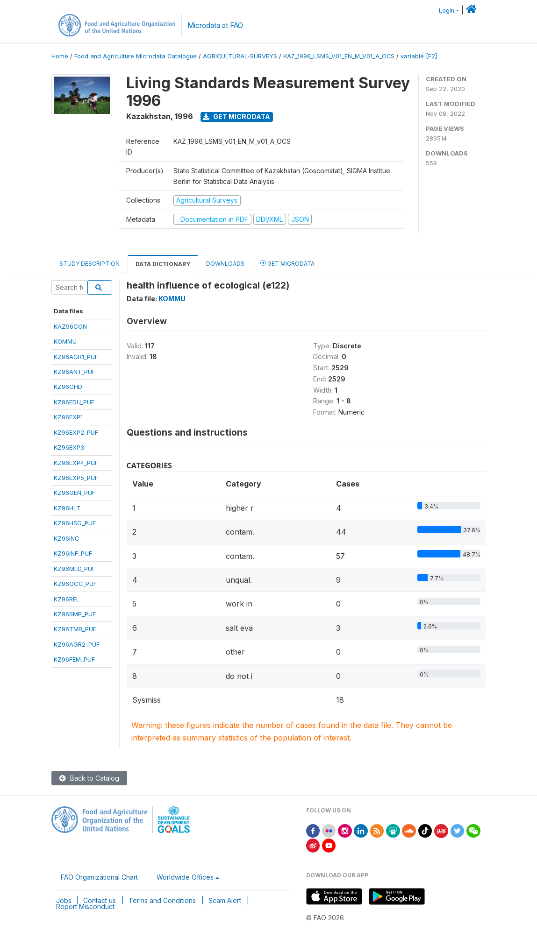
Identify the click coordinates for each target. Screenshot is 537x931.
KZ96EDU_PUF (74, 402)
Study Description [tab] (89, 263)
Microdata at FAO (215, 25)
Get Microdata (236, 116)
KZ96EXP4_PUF (76, 462)
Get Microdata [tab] (287, 263)
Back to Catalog (89, 778)
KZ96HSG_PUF (75, 523)
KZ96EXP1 (68, 417)
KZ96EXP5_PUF (76, 477)
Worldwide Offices (185, 877)
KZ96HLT (67, 508)
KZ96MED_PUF (74, 568)
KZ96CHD (68, 386)
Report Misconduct (85, 906)
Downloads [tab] (225, 263)
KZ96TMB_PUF (75, 629)
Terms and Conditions (162, 900)
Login (446, 10)
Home (59, 56)
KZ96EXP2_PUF (76, 432)
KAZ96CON (70, 326)
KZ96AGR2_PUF (77, 644)
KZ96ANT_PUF (74, 371)
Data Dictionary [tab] (163, 264)
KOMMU (65, 341)
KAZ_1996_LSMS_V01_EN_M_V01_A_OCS (338, 56)
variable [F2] (419, 56)
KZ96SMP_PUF (75, 614)
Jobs (64, 900)
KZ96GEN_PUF (74, 492)
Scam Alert (224, 900)
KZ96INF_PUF (73, 553)
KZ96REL (66, 599)
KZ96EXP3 (69, 447)
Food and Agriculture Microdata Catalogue (135, 56)
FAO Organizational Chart (99, 877)
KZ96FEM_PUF (74, 659)
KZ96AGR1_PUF (76, 356)
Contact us (99, 900)
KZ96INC (66, 538)
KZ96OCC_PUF (75, 583)
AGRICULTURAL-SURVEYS (240, 56)
